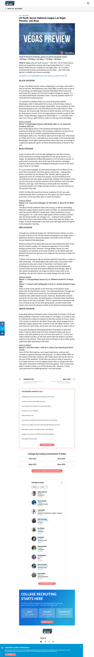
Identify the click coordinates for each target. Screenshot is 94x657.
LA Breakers (41, 549)
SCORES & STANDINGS (29, 76)
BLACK (44, 76)
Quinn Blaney (42, 573)
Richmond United (42, 567)
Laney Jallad (41, 510)
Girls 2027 (32, 459)
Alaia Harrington (42, 519)
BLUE (51, 76)
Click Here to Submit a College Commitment (47, 471)
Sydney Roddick (42, 546)
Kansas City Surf (42, 540)
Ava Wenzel (41, 528)
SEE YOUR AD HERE (47, 444)
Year (42, 487)
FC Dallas (40, 522)
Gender (34, 487)
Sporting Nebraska (43, 576)
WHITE (64, 76)
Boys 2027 (32, 464)
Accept (10, 654)
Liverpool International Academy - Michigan (50, 513)
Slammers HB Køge (43, 504)
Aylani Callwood (42, 492)
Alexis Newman (42, 564)
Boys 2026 (61, 464)
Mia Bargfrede (42, 555)
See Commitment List (47, 583)
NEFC (39, 558)
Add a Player (47, 622)
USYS (20, 15)
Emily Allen (41, 537)
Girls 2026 (61, 459)
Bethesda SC (41, 495)
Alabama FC (41, 531)
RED (57, 76)
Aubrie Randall (42, 501)
